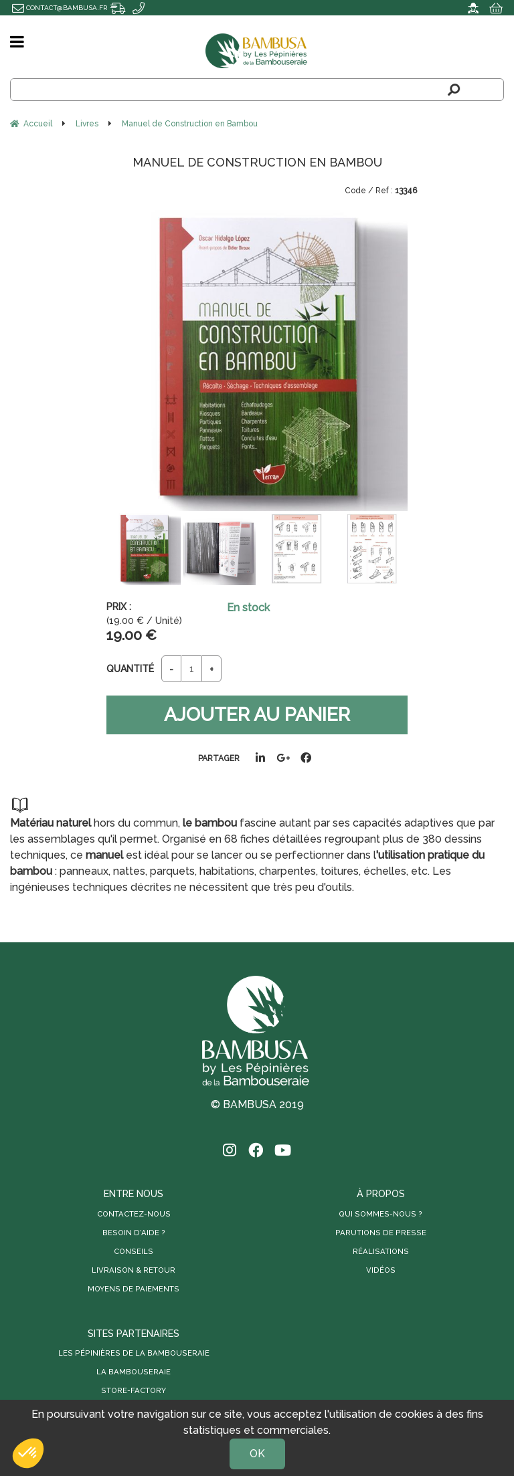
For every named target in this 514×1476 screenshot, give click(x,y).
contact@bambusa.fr (59, 7)
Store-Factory (133, 1391)
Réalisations (381, 1251)
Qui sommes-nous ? (380, 1214)
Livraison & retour (133, 1270)
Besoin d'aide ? (133, 1232)
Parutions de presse (380, 1232)
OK (257, 1453)
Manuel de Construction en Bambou (257, 162)
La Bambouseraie (133, 1372)
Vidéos (381, 1270)
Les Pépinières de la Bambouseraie (133, 1353)
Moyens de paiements (133, 1288)
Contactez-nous (134, 1214)
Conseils (133, 1251)
